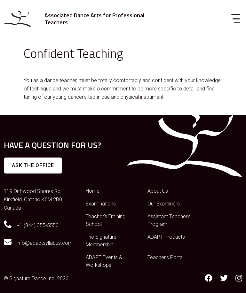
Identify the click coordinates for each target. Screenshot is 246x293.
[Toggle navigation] (235, 18)
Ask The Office (33, 165)
